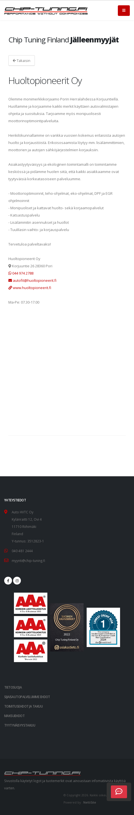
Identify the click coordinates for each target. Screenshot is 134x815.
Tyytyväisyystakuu (19, 725)
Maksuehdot (14, 715)
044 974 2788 (20, 273)
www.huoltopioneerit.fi (29, 287)
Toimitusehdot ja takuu (23, 706)
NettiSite (89, 802)
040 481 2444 (22, 551)
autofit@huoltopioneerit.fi (32, 280)
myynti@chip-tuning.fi (28, 560)
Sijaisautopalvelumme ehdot (27, 696)
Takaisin (21, 60)
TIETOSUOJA (13, 687)
